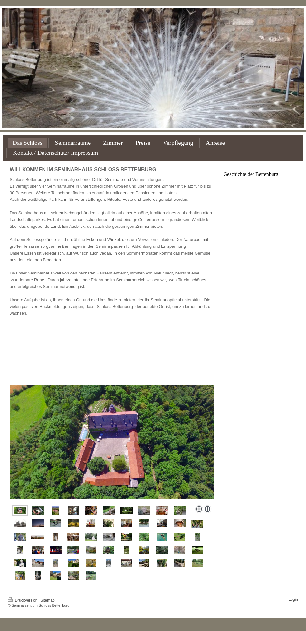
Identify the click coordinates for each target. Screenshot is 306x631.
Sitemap (48, 600)
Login (293, 599)
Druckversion (23, 600)
